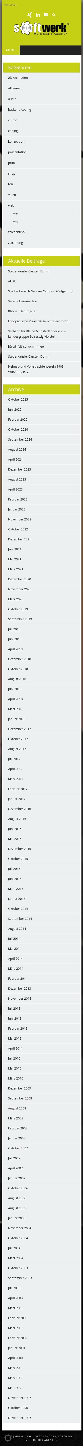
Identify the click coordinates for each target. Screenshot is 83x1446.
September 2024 (20, 439)
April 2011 (15, 1048)
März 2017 (15, 779)
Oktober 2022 (18, 529)
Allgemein (15, 88)
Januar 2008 (16, 1138)
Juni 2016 (14, 829)
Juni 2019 (14, 639)
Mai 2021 (14, 559)
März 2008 (15, 1118)
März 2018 (15, 709)
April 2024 (15, 459)
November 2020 (19, 589)
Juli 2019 (14, 629)
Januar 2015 (16, 898)
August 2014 (17, 928)
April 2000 (15, 1358)
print (11, 163)
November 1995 (19, 1418)
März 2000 (15, 1368)
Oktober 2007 (18, 1148)
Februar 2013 (17, 1028)
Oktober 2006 (18, 1188)
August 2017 (17, 749)
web (11, 205)
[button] (8, 1438)
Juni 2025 (14, 409)
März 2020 (15, 599)
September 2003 (20, 1278)
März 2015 (15, 889)
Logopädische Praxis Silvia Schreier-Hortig (38, 321)
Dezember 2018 (19, 659)
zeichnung (15, 242)
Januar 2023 (16, 509)
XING (29, 15)
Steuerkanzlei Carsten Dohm (28, 271)
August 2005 (17, 1208)
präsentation (17, 152)
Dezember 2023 (19, 469)
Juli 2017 (14, 759)
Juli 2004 (14, 1248)
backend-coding (19, 109)
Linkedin (38, 15)
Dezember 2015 (19, 849)
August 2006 (17, 1198)
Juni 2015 (14, 879)
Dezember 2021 (19, 539)
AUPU (12, 281)
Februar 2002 (17, 1338)
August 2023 (17, 479)
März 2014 (15, 968)
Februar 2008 (17, 1128)
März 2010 (15, 1078)
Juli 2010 (14, 1058)
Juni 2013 (14, 1018)
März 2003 (15, 1308)
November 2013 (19, 998)
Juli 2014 (14, 938)
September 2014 (20, 918)
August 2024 (17, 449)
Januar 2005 (16, 1218)
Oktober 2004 (18, 1238)
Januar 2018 (16, 719)
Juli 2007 (14, 1158)
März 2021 (15, 569)
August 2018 (17, 679)
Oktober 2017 (18, 739)
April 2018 (15, 699)
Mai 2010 (14, 1068)
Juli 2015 (14, 869)
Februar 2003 (17, 1318)
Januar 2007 (16, 1178)
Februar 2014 (17, 978)
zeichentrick (16, 232)
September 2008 (20, 1098)
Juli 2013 (14, 1008)
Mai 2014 (14, 948)
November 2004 (19, 1228)
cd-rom (13, 120)
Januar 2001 (16, 1348)
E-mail (46, 15)
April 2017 (15, 769)
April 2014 (15, 958)
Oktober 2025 (18, 399)
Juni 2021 (14, 549)
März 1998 (15, 1378)
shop (11, 173)
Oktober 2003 (18, 1268)
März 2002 (15, 1328)
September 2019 (20, 619)
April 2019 (15, 649)
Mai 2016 (14, 839)
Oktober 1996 (18, 1408)
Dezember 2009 (19, 1088)
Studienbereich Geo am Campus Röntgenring (40, 291)
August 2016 (17, 819)
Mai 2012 (14, 1038)
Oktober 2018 (18, 669)
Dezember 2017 (19, 729)
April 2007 (15, 1168)
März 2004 (15, 1258)
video (12, 195)
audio (12, 99)
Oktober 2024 (18, 429)
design (15, 214)
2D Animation (18, 77)
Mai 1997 (14, 1388)
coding (13, 131)
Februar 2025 (17, 419)
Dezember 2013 (19, 988)
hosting (15, 222)
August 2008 (17, 1108)
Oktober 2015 (18, 859)
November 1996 (19, 1398)
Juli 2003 (14, 1288)
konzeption (16, 141)
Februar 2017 (17, 789)
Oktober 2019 (18, 609)
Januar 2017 (16, 799)
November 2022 (19, 519)
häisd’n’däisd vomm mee (26, 346)
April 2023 (15, 489)
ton (10, 184)
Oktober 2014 (18, 908)
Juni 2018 (14, 689)
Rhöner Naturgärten (22, 311)
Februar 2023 (17, 499)
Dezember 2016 (19, 809)
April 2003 (15, 1298)
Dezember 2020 (19, 579)
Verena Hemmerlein (22, 301)
